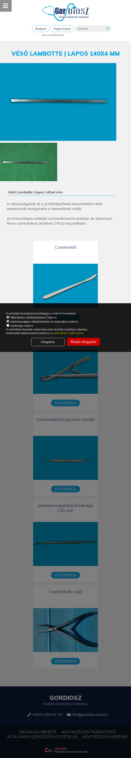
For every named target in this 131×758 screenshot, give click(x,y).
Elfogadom (48, 342)
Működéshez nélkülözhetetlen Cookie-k (32, 317)
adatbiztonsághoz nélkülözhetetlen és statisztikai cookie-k (42, 321)
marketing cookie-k (20, 325)
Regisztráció (62, 29)
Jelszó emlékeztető (53, 34)
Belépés (40, 29)
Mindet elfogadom (83, 342)
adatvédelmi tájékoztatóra (69, 333)
